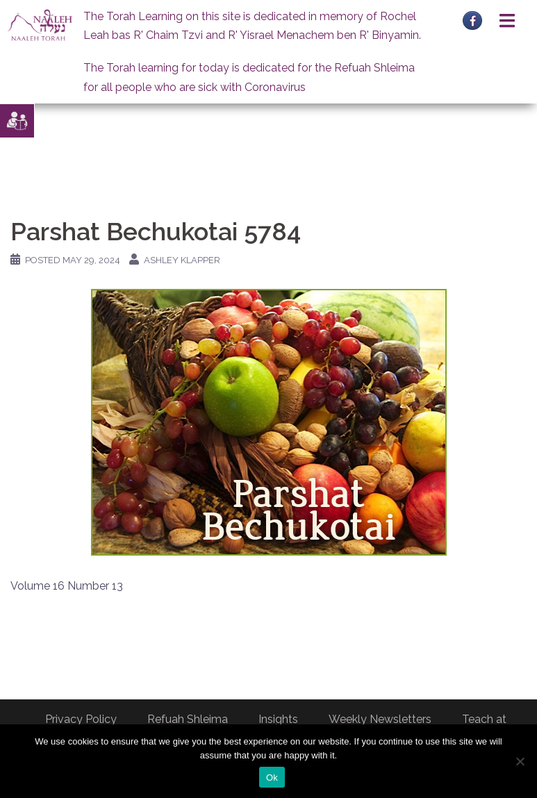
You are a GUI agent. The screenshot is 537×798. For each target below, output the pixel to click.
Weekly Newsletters (380, 719)
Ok (272, 777)
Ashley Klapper (182, 260)
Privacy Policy (81, 719)
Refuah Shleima (187, 719)
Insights (278, 719)
